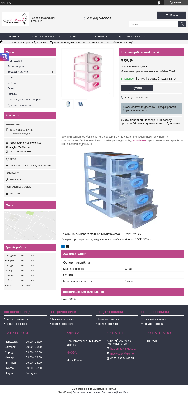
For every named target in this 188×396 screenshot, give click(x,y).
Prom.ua (112, 389)
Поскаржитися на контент (86, 392)
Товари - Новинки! (16, 323)
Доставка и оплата (132, 36)
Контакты (101, 36)
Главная (13, 36)
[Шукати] (182, 24)
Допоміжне (40, 42)
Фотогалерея (16, 66)
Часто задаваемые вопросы (25, 99)
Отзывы (12, 94)
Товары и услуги (42, 36)
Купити (137, 88)
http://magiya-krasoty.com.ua (25, 142)
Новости (13, 77)
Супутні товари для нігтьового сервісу (73, 42)
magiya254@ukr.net (20, 147)
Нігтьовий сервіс (21, 42)
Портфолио (15, 60)
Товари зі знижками (17, 319)
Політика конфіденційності (116, 392)
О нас (74, 36)
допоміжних (139, 140)
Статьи (12, 82)
